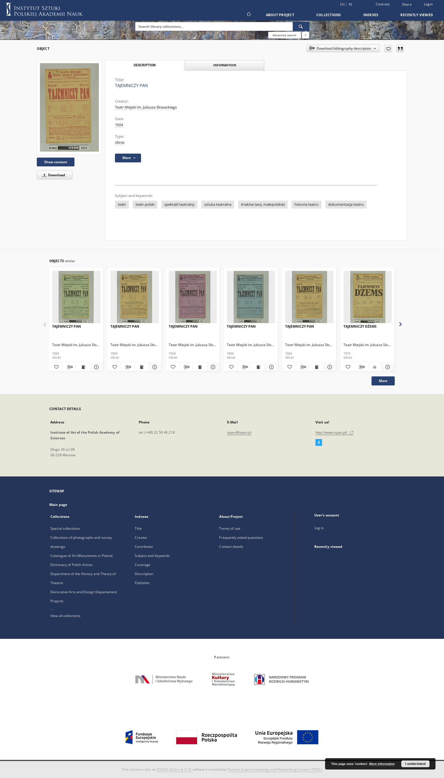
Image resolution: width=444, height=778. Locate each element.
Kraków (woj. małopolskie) (263, 204)
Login (428, 4)
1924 (119, 124)
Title (138, 528)
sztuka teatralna (217, 204)
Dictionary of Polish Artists (71, 564)
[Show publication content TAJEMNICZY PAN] (83, 367)
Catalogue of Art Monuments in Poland (81, 555)
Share (407, 4)
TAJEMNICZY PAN (66, 326)
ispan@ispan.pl (239, 432)
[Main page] (248, 15)
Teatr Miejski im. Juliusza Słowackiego (146, 107)
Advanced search (284, 35)
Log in (319, 527)
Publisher (142, 582)
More (383, 380)
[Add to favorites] (388, 48)
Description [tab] (144, 65)
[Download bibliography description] (69, 367)
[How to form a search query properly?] (305, 35)
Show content (55, 162)
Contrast (383, 4)
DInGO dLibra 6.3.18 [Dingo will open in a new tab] (174, 769)
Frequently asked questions (241, 537)
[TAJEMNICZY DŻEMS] (368, 297)
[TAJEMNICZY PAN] (69, 107)
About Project (280, 14)
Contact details (231, 546)
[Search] (301, 26)
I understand (415, 764)
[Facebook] (318, 442)
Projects (56, 601)
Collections (328, 14)
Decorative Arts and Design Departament (83, 592)
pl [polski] (351, 4)
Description (144, 573)
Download (52, 175)
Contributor (144, 546)
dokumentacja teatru (346, 204)
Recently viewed (416, 14)
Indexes (371, 14)
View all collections (65, 615)
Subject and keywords (152, 555)
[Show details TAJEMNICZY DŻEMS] (387, 367)
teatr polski (145, 204)
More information (382, 764)
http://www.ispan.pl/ (334, 432)
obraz (120, 142)
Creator (141, 537)
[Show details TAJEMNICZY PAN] (96, 367)
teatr (122, 204)
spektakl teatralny (179, 204)
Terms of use (229, 528)
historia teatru (306, 204)
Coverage (142, 564)
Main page (58, 504)
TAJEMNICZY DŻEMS (360, 326)
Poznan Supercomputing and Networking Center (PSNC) (274, 769)
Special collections (65, 528)
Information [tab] (224, 65)
